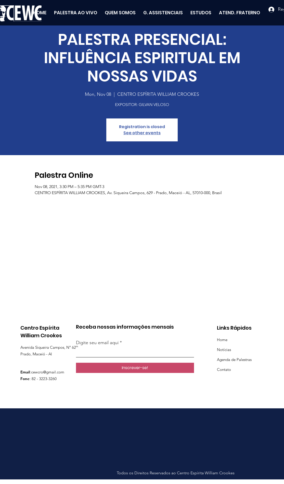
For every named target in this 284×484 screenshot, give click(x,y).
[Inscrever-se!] (135, 368)
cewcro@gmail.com (47, 372)
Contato (224, 369)
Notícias (224, 349)
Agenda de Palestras (234, 359)
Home (222, 339)
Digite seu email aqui (97, 342)
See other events (142, 133)
